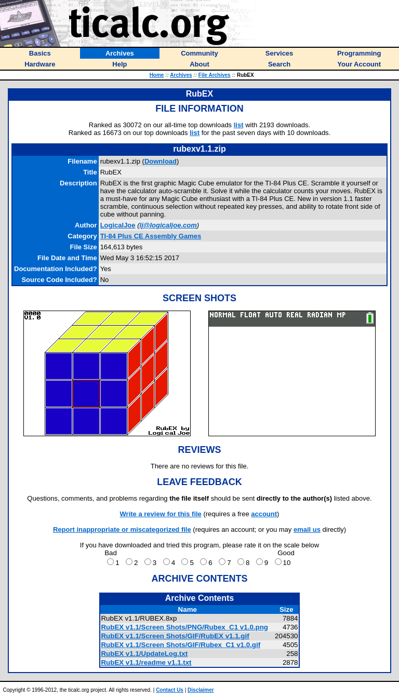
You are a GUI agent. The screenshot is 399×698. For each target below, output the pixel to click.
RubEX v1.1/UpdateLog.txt (144, 653)
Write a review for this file (161, 514)
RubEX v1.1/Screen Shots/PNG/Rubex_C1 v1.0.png (184, 627)
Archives (181, 75)
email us (307, 529)
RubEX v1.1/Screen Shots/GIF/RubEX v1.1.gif (175, 636)
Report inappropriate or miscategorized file (122, 529)
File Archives (214, 75)
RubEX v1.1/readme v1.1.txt (146, 662)
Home (157, 75)
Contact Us (169, 690)
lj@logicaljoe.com (168, 225)
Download (160, 161)
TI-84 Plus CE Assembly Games (151, 236)
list (239, 125)
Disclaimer (201, 690)
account (264, 514)
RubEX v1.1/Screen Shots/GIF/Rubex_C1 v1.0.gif (180, 645)
